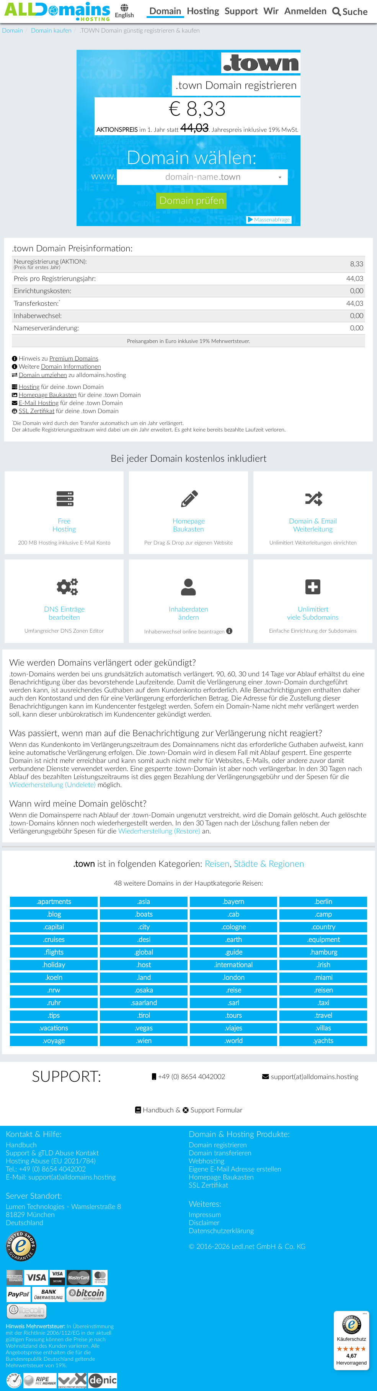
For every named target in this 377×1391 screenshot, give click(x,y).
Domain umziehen (43, 375)
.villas (323, 1028)
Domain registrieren (218, 1145)
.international (233, 965)
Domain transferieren (220, 1153)
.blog (54, 914)
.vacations (53, 1028)
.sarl (233, 1003)
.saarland (144, 1003)
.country (323, 927)
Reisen (217, 864)
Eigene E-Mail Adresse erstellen (235, 1169)
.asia (143, 902)
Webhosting (206, 1161)
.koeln (53, 977)
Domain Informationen (71, 367)
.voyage (53, 1041)
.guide (233, 952)
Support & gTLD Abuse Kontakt (52, 1153)
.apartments (53, 902)
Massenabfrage (269, 220)
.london (233, 977)
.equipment (323, 940)
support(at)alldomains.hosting (310, 1077)
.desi (143, 940)
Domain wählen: (191, 157)
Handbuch (154, 1110)
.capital (53, 927)
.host (143, 965)
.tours (233, 1015)
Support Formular (212, 1110)
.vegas (144, 1028)
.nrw (53, 990)
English (124, 12)
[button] (280, 177)
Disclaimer (204, 1223)
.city (144, 927)
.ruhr (53, 1003)
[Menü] (364, 1315)
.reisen (323, 990)
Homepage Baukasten (48, 395)
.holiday (53, 965)
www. (103, 177)
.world (233, 1041)
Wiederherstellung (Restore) (159, 831)
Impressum (205, 1215)
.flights (54, 952)
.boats (144, 914)
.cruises (54, 940)
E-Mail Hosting (39, 403)
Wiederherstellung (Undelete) (52, 785)
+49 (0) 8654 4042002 (188, 1077)
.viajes (233, 1028)
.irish (323, 965)
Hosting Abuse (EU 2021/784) (51, 1161)
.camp (323, 914)
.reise (233, 990)
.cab (233, 914)
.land (144, 977)
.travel (323, 1015)
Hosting (29, 387)
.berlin (323, 902)
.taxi (323, 1003)
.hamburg (323, 952)
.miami (323, 977)
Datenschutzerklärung (221, 1231)
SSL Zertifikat (36, 411)
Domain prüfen (191, 201)
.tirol (143, 1015)
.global (143, 952)
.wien (144, 1041)
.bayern (233, 902)
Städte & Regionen (269, 864)
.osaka (143, 990)
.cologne (233, 927)
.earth (233, 940)
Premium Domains (73, 359)
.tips (53, 1015)
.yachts (323, 1041)
